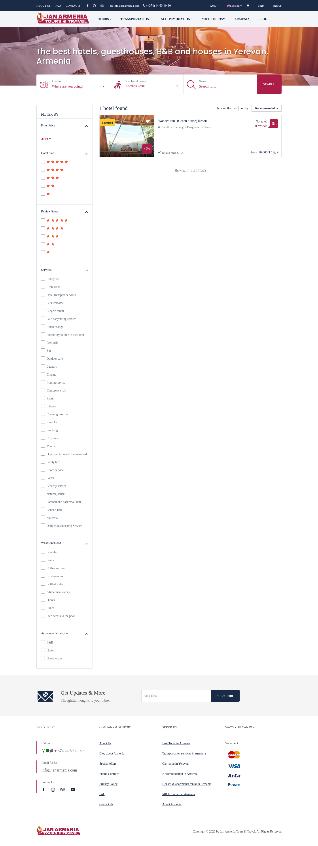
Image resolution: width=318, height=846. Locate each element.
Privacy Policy (108, 784)
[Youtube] (73, 789)
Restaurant (50, 287)
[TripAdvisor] (102, 5)
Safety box (50, 462)
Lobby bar (50, 279)
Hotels (48, 650)
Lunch (48, 608)
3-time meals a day (55, 592)
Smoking (49, 430)
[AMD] (214, 5)
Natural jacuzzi (53, 494)
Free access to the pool (58, 616)
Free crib (49, 342)
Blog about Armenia (112, 753)
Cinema (48, 374)
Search (269, 84)
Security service (53, 486)
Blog (262, 19)
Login (261, 5)
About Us (105, 743)
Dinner (48, 600)
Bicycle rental (52, 311)
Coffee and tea (52, 568)
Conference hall (53, 390)
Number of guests (135, 81)
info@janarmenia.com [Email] (125, 5)
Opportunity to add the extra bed (64, 454)
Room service (52, 470)
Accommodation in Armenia (179, 773)
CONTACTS (73, 5)
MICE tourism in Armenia (178, 794)
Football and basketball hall (61, 502)
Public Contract (109, 773)
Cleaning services (54, 414)
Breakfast (50, 552)
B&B (47, 642)
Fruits (47, 560)
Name (202, 81)
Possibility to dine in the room (62, 334)
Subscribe (225, 696)
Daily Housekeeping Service (61, 525)
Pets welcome (52, 303)
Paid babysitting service (58, 319)
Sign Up (277, 5)
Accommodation (177, 19)
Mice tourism (214, 19)
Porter (47, 478)
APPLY (46, 139)
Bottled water (52, 584)
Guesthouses (51, 658)
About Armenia (172, 804)
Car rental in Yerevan (175, 763)
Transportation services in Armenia (184, 753)
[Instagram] (96, 5)
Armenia (242, 19)
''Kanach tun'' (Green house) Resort (182, 121)
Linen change (52, 326)
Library (48, 406)
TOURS (105, 19)
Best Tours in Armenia (176, 743)
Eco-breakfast (52, 576)
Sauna (47, 398)
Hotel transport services (58, 295)
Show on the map (226, 108)
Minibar (49, 446)
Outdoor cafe (52, 358)
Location (57, 81)
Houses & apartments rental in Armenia (186, 784)
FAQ (58, 5)
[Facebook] (89, 5)
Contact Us (106, 804)
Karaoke (49, 422)
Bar (46, 350)
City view (50, 438)
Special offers (107, 763)
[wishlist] (248, 5)
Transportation (136, 19)
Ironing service (53, 382)
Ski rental (50, 517)
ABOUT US (43, 5)
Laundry (49, 366)
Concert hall (51, 510)
